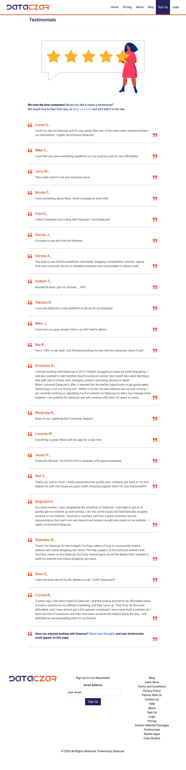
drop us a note (82, 109)
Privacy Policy (152, 691)
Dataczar (118, 751)
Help (152, 703)
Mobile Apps (152, 734)
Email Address (93, 685)
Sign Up (163, 7)
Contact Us (152, 699)
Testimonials (152, 729)
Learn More (152, 682)
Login (175, 7)
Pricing (127, 7)
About (140, 7)
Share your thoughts (102, 633)
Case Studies (151, 738)
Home (114, 7)
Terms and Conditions (152, 686)
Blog (151, 7)
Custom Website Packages (152, 725)
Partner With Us (152, 695)
